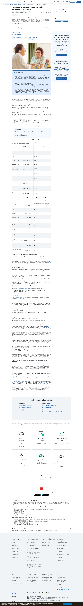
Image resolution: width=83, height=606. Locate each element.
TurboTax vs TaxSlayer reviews (47, 577)
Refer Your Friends (15, 584)
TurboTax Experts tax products (32, 544)
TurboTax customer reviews (46, 572)
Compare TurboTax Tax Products (17, 538)
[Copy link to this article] (41, 12)
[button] (41, 528)
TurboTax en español (15, 557)
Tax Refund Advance (15, 545)
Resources (27, 2)
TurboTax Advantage (45, 545)
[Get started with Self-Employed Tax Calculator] (21, 466)
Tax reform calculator (30, 587)
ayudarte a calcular (22, 297)
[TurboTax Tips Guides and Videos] (17, 4)
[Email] (61, 16)
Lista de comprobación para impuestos (25, 405)
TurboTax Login (14, 580)
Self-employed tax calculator (32, 580)
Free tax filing (29, 538)
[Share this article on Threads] (50, 12)
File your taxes (11, 2)
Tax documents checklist (31, 586)
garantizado (64, 44)
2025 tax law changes (60, 561)
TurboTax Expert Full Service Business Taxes (33, 550)
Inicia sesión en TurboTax (23, 393)
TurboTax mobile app (15, 554)
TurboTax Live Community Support (18, 572)
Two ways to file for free (16, 578)
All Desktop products (45, 541)
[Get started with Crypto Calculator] (41, 465)
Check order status (45, 544)
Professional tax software (61, 577)
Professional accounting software (62, 578)
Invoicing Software (60, 587)
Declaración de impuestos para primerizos (26, 412)
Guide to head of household (62, 542)
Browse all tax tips (60, 539)
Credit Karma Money (15, 548)
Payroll (58, 574)
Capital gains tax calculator (31, 583)
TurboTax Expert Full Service (19, 381)
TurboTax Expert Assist (43, 383)
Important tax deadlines (61, 558)
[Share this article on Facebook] (43, 12)
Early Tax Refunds (15, 555)
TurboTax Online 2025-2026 (16, 539)
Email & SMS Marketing (61, 584)
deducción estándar (40, 99)
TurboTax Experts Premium (31, 545)
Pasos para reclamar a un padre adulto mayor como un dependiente (28, 410)
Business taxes (19, 2)
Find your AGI (59, 552)
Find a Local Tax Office (31, 560)
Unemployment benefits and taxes (63, 554)
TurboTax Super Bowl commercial (47, 574)
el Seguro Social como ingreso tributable (25, 259)
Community (14, 581)
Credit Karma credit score (61, 580)
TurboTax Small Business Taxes (32, 553)
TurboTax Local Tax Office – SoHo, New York (33, 562)
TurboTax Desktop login (46, 538)
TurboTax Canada (15, 551)
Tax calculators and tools (31, 572)
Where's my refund (15, 575)
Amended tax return (60, 548)
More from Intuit (60, 583)
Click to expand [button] (31, 39)
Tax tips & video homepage (61, 538)
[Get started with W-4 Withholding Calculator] (61, 445)
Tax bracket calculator (30, 575)
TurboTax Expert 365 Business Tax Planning (32, 555)
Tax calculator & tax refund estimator (33, 574)
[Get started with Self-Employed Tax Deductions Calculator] (61, 468)
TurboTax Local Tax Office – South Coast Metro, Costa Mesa (34, 564)
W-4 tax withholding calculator (32, 578)
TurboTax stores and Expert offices (33, 557)
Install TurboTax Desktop (46, 542)
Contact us (13, 574)
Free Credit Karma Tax (61, 581)
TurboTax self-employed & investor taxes (34, 541)
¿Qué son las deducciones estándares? (25, 407)
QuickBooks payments (61, 575)
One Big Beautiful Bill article (35, 30)
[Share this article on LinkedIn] (46, 12)
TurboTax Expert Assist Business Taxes (33, 552)
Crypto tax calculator (30, 581)
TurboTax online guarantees (16, 541)
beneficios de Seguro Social (25, 288)
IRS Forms (13, 542)
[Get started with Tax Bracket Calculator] (41, 445)
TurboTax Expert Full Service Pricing (33, 548)
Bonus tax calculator (30, 584)
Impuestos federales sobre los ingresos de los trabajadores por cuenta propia (29, 415)
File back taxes (59, 551)
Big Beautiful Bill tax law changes (17, 583)
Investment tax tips (60, 555)
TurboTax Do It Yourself (42, 385)
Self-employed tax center (16, 544)
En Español (47, 403)
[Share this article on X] (45, 12)
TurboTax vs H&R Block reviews (47, 575)
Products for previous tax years (17, 552)
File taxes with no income (61, 545)
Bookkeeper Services (60, 586)
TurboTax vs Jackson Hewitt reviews (48, 580)
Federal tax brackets (60, 560)
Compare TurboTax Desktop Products (48, 539)
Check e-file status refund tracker (32, 577)
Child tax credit (59, 557)
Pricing (32, 1)
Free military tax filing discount (32, 542)
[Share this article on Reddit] (48, 12)
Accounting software (60, 572)
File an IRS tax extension (16, 577)
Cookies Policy (21, 603)
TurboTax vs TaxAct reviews (46, 578)
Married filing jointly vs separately (63, 541)
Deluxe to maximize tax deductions (33, 539)
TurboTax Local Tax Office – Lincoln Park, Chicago (34, 566)
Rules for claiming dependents (62, 544)
